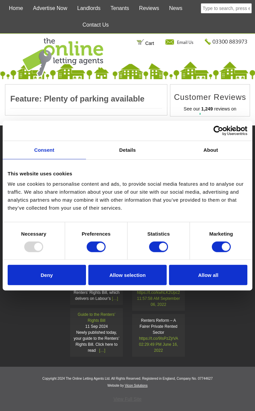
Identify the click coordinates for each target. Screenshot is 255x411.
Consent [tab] (44, 149)
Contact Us (95, 25)
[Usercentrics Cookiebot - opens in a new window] (218, 130)
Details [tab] (127, 149)
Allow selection (127, 275)
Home (16, 8)
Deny (47, 275)
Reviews (149, 8)
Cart (145, 43)
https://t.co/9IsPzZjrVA (158, 338)
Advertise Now (50, 8)
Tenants (120, 8)
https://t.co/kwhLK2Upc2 (158, 292)
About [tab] (211, 149)
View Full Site (128, 399)
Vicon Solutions (136, 385)
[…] (115, 298)
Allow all (208, 275)
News (175, 8)
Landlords (89, 8)
